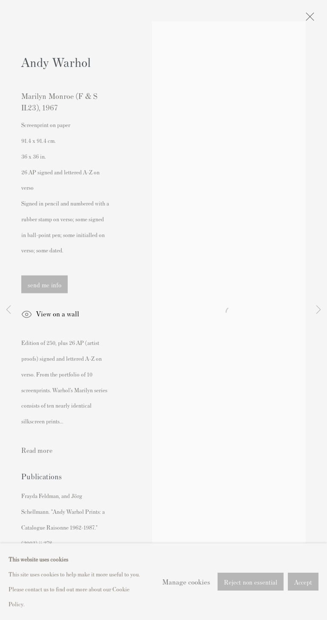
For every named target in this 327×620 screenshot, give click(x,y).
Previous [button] (8, 310)
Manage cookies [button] (186, 597)
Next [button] (318, 310)
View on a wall (50, 315)
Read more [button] (36, 450)
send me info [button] (44, 285)
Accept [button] (303, 598)
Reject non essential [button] (250, 598)
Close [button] (307, 19)
